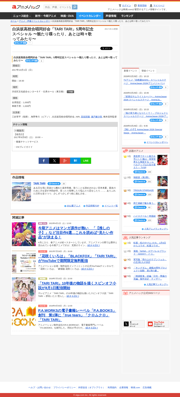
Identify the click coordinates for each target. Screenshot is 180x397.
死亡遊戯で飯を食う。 (144, 203)
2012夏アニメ (73, 206)
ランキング (128, 15)
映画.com (135, 387)
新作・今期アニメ (45, 15)
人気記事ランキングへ (157, 284)
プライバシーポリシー (64, 387)
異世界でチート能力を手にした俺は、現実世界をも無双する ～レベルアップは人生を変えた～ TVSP (144, 162)
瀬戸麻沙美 (96, 117)
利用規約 (112, 387)
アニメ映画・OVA (67, 15)
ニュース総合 (21, 15)
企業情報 (123, 387)
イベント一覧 (111, 206)
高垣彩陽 (85, 117)
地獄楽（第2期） (141, 177)
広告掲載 (147, 387)
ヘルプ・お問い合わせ (39, 387)
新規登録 (142, 5)
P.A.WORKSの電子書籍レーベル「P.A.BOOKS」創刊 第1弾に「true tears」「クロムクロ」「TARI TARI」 (77, 315)
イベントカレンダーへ (157, 142)
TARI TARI (39, 183)
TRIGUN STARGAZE (143, 190)
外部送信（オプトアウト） (91, 387)
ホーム (13, 21)
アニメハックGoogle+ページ (158, 324)
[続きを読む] (93, 245)
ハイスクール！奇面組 (144, 216)
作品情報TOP (92, 206)
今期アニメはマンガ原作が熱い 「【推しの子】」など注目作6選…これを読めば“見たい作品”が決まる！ (75, 232)
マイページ (158, 5)
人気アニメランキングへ (156, 229)
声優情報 (111, 15)
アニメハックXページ (134, 324)
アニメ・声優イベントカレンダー (89, 15)
